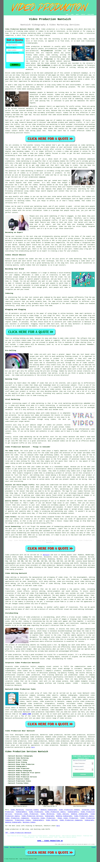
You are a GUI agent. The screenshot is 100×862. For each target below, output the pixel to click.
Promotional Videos (23, 820)
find (11, 735)
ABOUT (77, 14)
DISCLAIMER (90, 14)
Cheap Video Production (68, 818)
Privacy (94, 847)
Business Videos (29, 822)
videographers (10, 563)
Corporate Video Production (26, 814)
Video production (12, 555)
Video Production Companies (17, 818)
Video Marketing (17, 810)
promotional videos (49, 697)
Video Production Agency (55, 812)
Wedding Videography (49, 810)
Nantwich (46, 555)
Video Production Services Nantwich (26, 751)
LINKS (72, 14)
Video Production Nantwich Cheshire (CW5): (22, 29)
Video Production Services (32, 816)
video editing (49, 699)
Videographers (21, 812)
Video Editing (63, 814)
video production (79, 567)
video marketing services (83, 697)
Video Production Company (69, 810)
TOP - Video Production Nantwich (18, 832)
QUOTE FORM (26, 714)
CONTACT (83, 14)
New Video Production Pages (17, 847)
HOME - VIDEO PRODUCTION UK (50, 841)
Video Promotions (36, 812)
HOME (67, 14)
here (33, 747)
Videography (49, 816)
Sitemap (6, 847)
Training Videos (32, 810)
